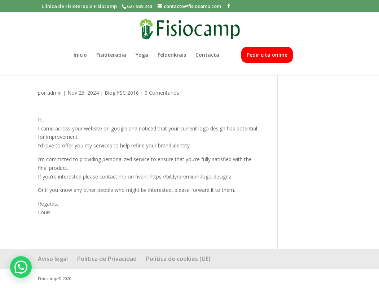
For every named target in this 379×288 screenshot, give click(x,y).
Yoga (142, 55)
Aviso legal (53, 259)
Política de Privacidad (107, 259)
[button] (21, 267)
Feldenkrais (172, 55)
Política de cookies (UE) (178, 259)
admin (54, 92)
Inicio (80, 55)
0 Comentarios (162, 92)
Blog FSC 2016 (122, 92)
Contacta (207, 55)
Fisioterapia (111, 55)
